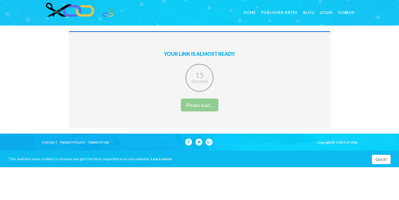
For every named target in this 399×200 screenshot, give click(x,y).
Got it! (381, 167)
